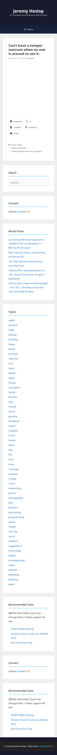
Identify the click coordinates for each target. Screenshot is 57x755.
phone (12, 493)
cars (10, 363)
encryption (14, 387)
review (12, 526)
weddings (13, 574)
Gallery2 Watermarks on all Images (26, 151)
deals (11, 368)
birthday (13, 339)
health (12, 426)
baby (11, 329)
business (13, 353)
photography (15, 497)
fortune (12, 397)
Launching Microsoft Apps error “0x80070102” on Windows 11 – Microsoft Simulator (26, 243)
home (11, 435)
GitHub (12, 211)
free (10, 401)
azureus (12, 325)
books (11, 349)
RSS (28, 211)
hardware (13, 421)
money (12, 478)
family (11, 392)
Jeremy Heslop (28, 11)
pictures (13, 507)
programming (16, 517)
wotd (11, 584)
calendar (13, 358)
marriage (13, 469)
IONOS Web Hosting (22, 628)
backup (12, 334)
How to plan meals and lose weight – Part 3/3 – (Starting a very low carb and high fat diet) (28, 287)
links (11, 459)
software (13, 541)
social (11, 536)
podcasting (14, 512)
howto (12, 440)
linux (11, 464)
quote (11, 522)
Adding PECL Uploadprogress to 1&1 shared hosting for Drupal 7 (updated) (26, 274)
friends (12, 406)
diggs (11, 377)
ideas (11, 445)
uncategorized (16, 560)
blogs (11, 344)
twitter (12, 555)
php (10, 502)
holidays (13, 430)
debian (12, 373)
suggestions (15, 545)
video (19, 144)
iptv (10, 449)
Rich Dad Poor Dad (21, 642)
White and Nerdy (18, 148)
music (11, 483)
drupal (12, 382)
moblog (12, 474)
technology (14, 550)
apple (11, 320)
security (12, 531)
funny (13, 144)
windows (13, 579)
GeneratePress (45, 746)
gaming (12, 416)
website (12, 569)
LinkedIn (21, 211)
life (10, 454)
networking (14, 488)
